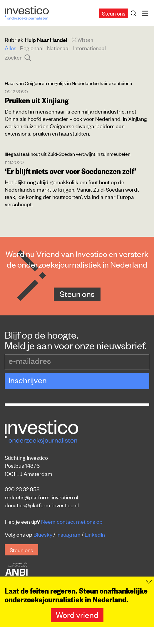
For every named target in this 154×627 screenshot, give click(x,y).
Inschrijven (28, 380)
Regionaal (31, 47)
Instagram (68, 534)
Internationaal (89, 47)
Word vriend (77, 615)
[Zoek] (134, 13)
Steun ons (113, 13)
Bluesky (43, 534)
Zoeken (18, 57)
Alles (10, 47)
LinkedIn (95, 534)
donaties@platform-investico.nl (42, 504)
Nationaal (58, 47)
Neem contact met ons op (72, 521)
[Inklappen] (149, 582)
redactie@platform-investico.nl (41, 497)
